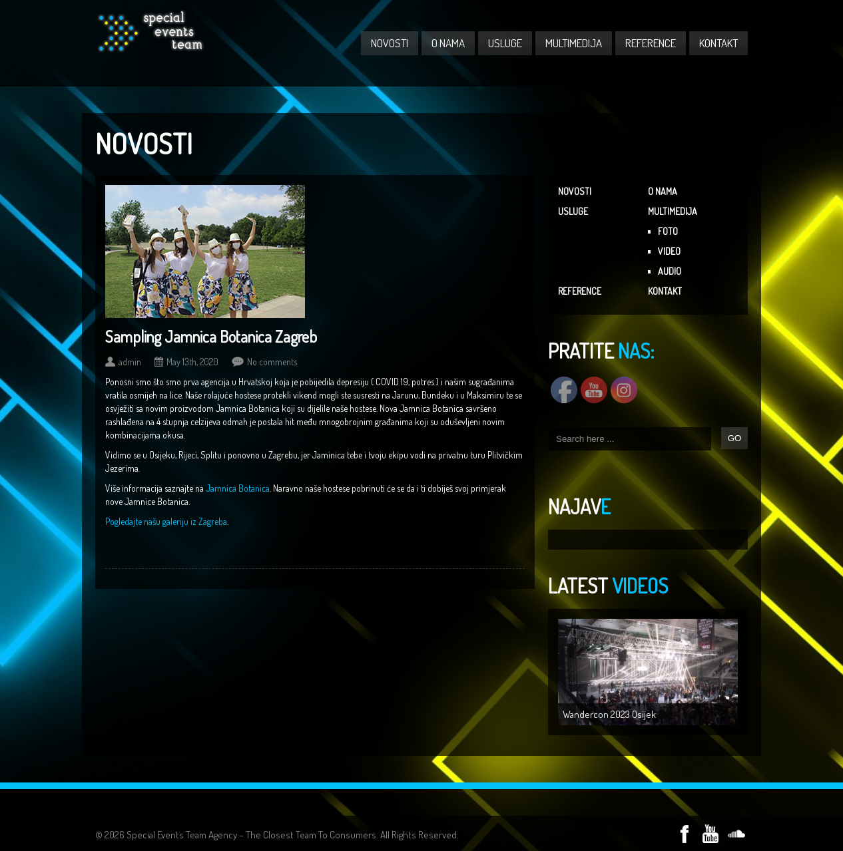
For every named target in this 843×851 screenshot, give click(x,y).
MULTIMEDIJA (573, 43)
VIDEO (669, 251)
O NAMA (448, 43)
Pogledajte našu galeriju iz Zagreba (166, 521)
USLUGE (505, 43)
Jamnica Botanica (238, 488)
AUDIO (669, 271)
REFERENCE (650, 43)
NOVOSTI (389, 43)
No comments (272, 361)
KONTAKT (718, 43)
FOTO (668, 231)
